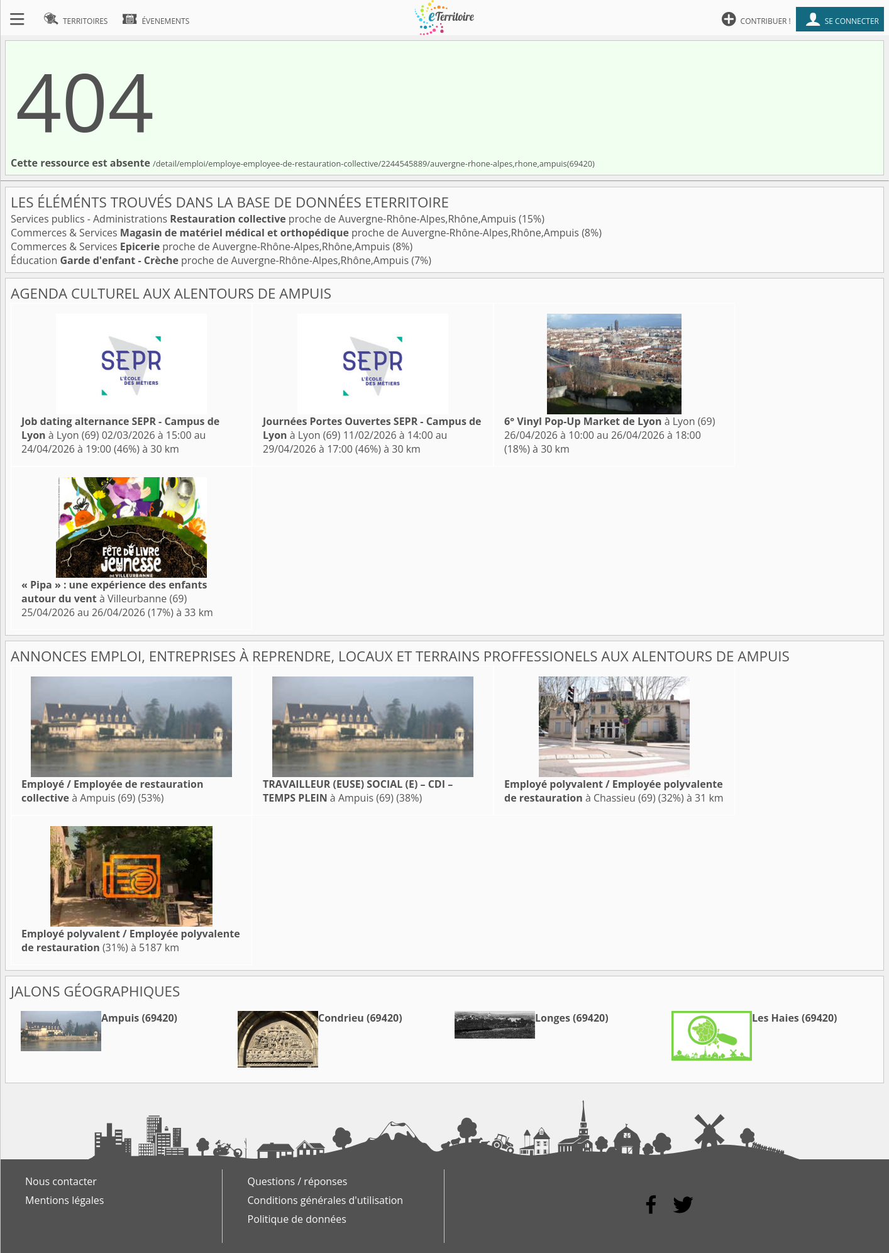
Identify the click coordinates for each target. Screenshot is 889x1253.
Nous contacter (61, 1181)
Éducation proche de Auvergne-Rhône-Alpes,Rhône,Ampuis (211, 260)
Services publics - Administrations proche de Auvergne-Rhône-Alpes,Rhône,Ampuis (265, 219)
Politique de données (297, 1219)
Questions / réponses (298, 1181)
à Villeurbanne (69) (114, 591)
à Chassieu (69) (613, 791)
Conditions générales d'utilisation (326, 1200)
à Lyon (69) (609, 421)
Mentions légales (64, 1200)
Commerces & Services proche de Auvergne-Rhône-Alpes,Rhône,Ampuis (296, 233)
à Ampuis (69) (112, 791)
